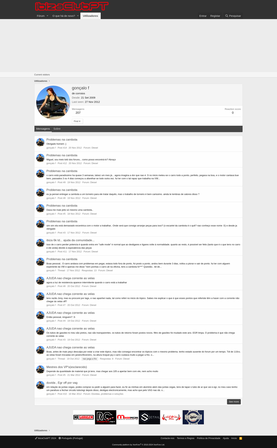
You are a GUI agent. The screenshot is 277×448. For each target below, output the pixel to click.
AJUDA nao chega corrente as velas (70, 278)
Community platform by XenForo (138, 445)
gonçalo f (51, 147)
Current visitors (42, 74)
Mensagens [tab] (43, 128)
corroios (80, 93)
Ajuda (226, 438)
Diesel (95, 147)
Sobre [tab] (57, 128)
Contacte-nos (167, 438)
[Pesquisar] (233, 16)
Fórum (41, 15)
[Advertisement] (138, 45)
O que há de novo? (63, 15)
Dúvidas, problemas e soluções (107, 394)
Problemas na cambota (61, 139)
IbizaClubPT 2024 (45, 438)
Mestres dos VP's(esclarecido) (66, 367)
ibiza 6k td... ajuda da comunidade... (70, 240)
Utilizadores (90, 15)
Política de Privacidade (208, 438)
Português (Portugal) (71, 438)
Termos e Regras (185, 438)
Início (234, 438)
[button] (47, 16)
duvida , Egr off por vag (61, 382)
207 (78, 112)
